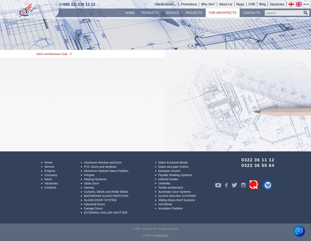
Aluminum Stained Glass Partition (106, 170)
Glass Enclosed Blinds (173, 162)
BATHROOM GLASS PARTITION (106, 195)
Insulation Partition (170, 208)
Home (48, 162)
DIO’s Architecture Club (51, 54)
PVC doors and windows (100, 166)
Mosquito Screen (169, 170)
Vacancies (51, 183)
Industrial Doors (94, 204)
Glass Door (91, 183)
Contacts (50, 187)
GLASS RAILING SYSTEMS (177, 195)
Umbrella (164, 183)
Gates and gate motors (173, 166)
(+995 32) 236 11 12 (77, 4)
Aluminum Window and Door (103, 162)
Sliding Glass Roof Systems (176, 200)
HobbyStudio (162, 235)
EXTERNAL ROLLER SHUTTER (105, 212)
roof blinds (165, 204)
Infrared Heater (168, 179)
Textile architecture (170, 187)
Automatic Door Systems (174, 191)
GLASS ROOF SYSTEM (100, 200)
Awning (89, 187)
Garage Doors (93, 208)
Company (50, 175)
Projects (49, 170)
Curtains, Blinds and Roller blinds (106, 191)
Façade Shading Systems (175, 175)
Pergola (89, 175)
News (48, 179)
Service (49, 166)
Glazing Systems (95, 179)
